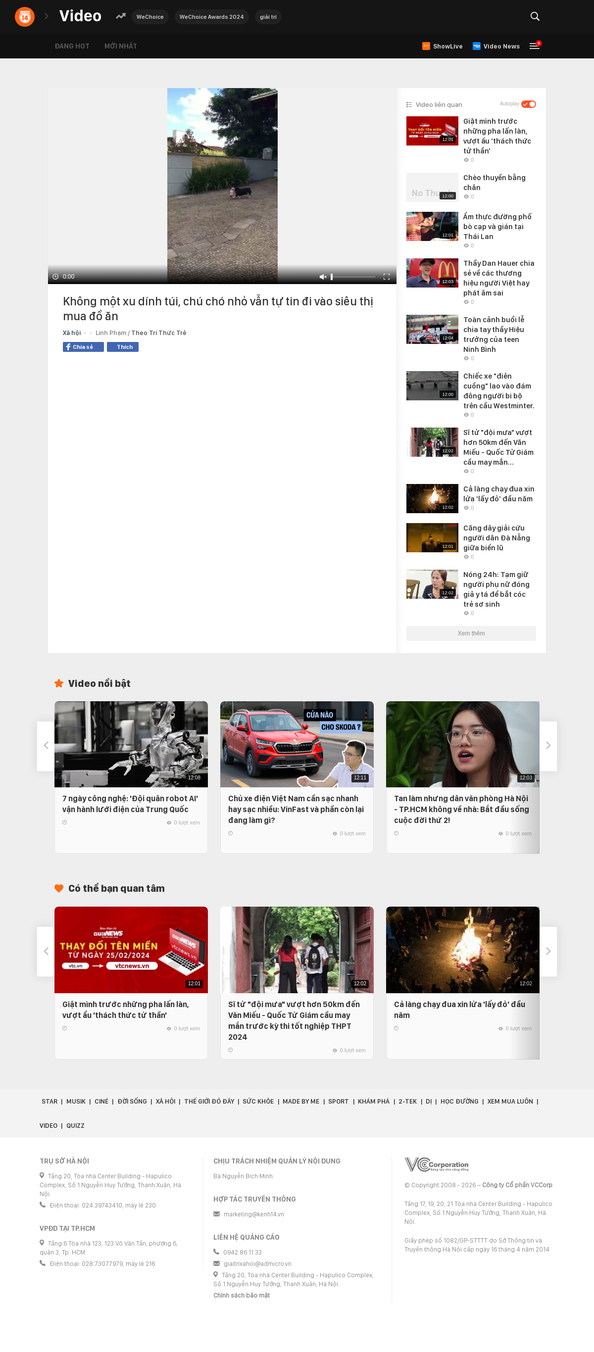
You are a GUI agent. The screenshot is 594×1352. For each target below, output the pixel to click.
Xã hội (72, 333)
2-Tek (407, 1101)
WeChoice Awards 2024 (212, 16)
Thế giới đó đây (209, 1101)
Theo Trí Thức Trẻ (159, 333)
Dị (429, 1101)
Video (48, 1125)
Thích (125, 346)
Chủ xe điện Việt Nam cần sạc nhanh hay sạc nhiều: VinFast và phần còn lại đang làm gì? (296, 809)
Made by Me (301, 1101)
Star (49, 1101)
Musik (76, 1101)
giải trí (268, 16)
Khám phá (374, 1101)
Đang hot (72, 46)
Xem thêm (471, 633)
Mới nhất (120, 46)
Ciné (101, 1101)
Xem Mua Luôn (510, 1101)
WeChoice (150, 16)
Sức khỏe (258, 1101)
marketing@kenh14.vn (254, 1214)
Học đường (460, 1101)
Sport (338, 1101)
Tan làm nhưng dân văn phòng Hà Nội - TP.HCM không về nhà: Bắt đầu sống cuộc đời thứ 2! (461, 809)
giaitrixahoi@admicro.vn (258, 1263)
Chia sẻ (79, 346)
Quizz (75, 1125)
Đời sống (132, 1101)
